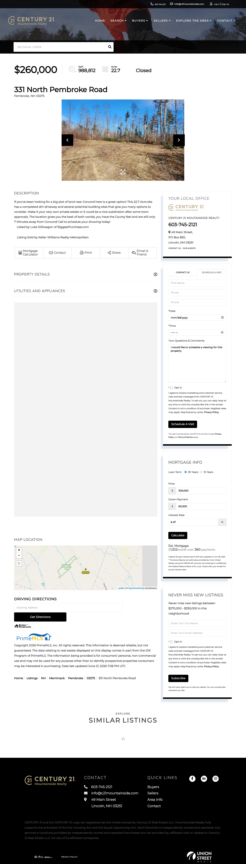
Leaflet (121, 588)
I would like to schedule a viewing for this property (197, 363)
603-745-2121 (150, 4)
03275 (91, 669)
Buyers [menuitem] (137, 22)
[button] (110, 47)
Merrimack (57, 669)
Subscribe (178, 678)
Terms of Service (185, 437)
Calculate (177, 535)
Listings (31, 669)
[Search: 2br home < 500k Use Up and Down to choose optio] (59, 47)
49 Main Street (126, 803)
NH (43, 669)
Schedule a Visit (212, 272)
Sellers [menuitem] (160, 22)
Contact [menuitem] (224, 22)
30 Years (191, 472)
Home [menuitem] (99, 22)
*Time (172, 325)
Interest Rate (176, 515)
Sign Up (221, 4)
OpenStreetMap (136, 588)
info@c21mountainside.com (181, 4)
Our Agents (189, 248)
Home (18, 669)
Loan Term (175, 472)
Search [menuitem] (116, 22)
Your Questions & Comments (186, 340)
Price (171, 483)
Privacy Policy (211, 412)
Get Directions (140, 607)
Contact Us (174, 248)
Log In (211, 4)
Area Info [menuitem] (189, 800)
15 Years (206, 472)
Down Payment (178, 499)
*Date (171, 311)
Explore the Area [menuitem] (191, 22)
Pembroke (75, 669)
